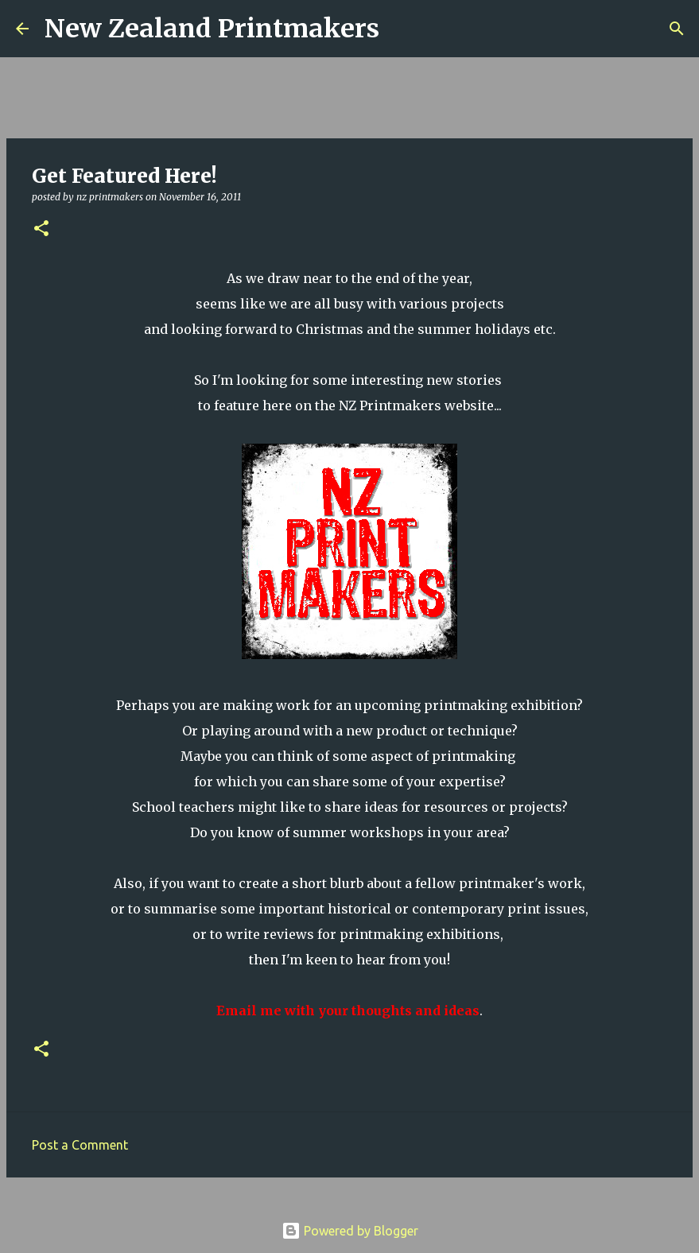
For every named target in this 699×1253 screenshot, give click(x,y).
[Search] (401, 29)
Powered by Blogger (350, 1231)
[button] (41, 229)
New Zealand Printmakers (212, 29)
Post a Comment (80, 1145)
